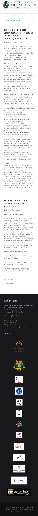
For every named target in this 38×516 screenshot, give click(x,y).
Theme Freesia (28, 510)
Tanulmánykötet (9, 284)
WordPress (23, 512)
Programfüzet (8, 279)
